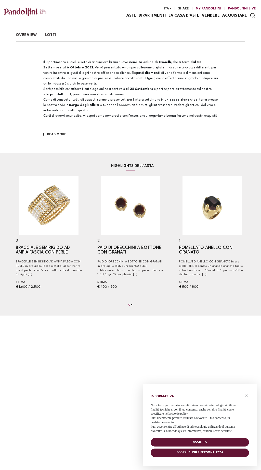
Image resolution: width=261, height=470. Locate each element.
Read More (56, 134)
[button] (129, 305)
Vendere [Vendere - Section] (211, 16)
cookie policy (179, 413)
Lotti (50, 35)
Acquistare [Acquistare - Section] (234, 16)
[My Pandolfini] (208, 8)
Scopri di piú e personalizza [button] (199, 452)
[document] (200, 412)
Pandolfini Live (242, 8)
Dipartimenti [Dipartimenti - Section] (152, 16)
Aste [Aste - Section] (131, 16)
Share (183, 8)
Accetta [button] (200, 442)
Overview (26, 35)
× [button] (247, 396)
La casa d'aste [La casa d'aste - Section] (183, 16)
